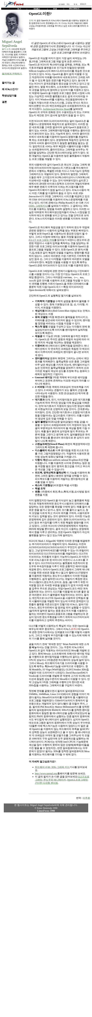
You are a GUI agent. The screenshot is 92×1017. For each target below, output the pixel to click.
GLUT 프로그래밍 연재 (42, 240)
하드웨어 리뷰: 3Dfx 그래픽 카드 (52, 767)
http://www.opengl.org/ (46, 773)
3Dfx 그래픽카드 (38, 206)
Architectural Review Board (56, 109)
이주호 (86, 798)
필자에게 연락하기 (12, 73)
